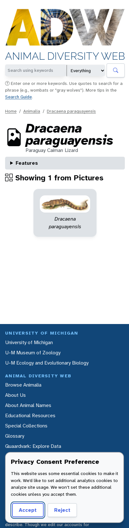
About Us (15, 395)
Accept (28, 510)
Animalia (31, 111)
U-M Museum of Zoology (33, 352)
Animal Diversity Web (65, 56)
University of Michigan (29, 342)
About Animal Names (28, 405)
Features (27, 163)
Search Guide (18, 97)
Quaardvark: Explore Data (33, 446)
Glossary (14, 436)
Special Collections (26, 425)
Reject (62, 510)
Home (11, 111)
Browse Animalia (23, 384)
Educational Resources (30, 415)
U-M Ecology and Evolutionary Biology (47, 362)
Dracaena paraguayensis (71, 111)
